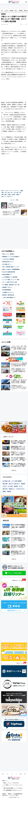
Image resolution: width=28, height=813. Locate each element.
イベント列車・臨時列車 (17, 481)
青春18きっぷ (11, 488)
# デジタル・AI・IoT (8, 190)
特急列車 (9, 491)
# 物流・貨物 (3, 194)
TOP (2, 10)
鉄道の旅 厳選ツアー (7, 274)
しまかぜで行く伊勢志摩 (8, 259)
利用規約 (4, 793)
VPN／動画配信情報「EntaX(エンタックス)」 (13, 790)
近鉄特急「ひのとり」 (7, 287)
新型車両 (21, 10)
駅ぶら (16, 10)
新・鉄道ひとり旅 (6, 481)
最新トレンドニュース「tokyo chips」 (11, 782)
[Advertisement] (14, 174)
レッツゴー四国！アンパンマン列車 (10, 279)
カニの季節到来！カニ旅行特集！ (10, 277)
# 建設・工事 (3, 192)
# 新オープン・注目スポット (7, 196)
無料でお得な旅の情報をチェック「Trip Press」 (13, 788)
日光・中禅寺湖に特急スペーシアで (10, 266)
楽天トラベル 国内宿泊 (8, 254)
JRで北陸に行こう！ (7, 264)
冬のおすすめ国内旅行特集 (8, 272)
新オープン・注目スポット (14, 483)
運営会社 (10, 793)
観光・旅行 (5, 488)
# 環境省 (17, 194)
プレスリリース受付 (14, 795)
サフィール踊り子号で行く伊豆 (9, 282)
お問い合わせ (5, 795)
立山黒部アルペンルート (8, 292)
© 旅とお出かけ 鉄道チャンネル (14, 797)
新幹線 (4, 491)
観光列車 (16, 486)
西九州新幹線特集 (6, 289)
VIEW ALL (14, 470)
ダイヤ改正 (10, 486)
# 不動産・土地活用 (11, 194)
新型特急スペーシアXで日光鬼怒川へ (11, 256)
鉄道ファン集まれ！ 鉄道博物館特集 (10, 269)
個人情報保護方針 (17, 793)
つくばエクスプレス (20, 488)
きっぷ (20, 486)
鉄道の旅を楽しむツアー (8, 261)
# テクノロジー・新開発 (18, 190)
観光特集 (11, 10)
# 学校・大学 (9, 192)
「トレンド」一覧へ (14, 200)
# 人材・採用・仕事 (17, 192)
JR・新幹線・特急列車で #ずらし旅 (10, 284)
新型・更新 (5, 483)
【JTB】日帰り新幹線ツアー (9, 297)
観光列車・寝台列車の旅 (8, 295)
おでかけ (6, 10)
